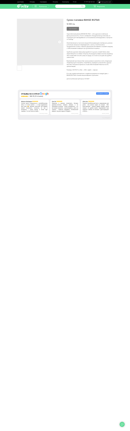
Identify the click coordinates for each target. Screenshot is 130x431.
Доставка (20, 2)
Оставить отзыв (102, 93)
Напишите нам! (106, 2)
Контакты (65, 2)
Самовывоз (43, 2)
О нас (75, 1)
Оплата (55, 2)
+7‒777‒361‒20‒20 (89, 2)
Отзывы (32, 2)
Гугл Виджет (106, 118)
